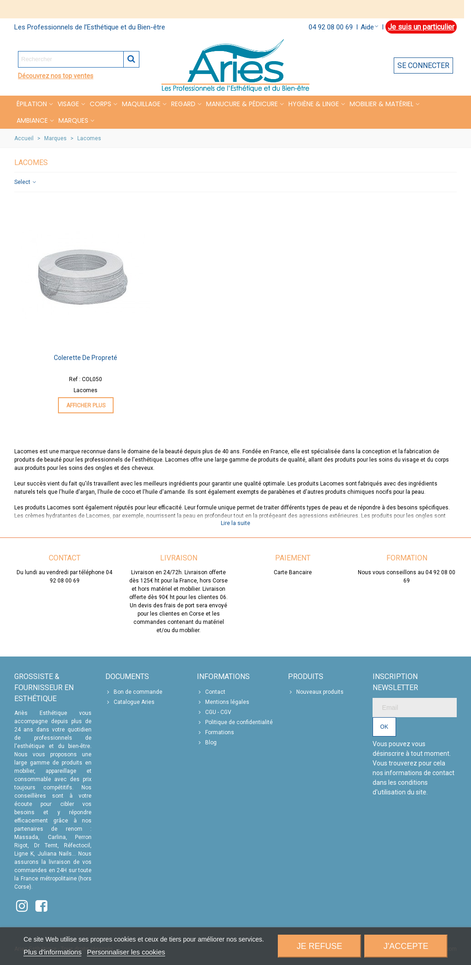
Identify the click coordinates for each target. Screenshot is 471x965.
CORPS (100, 103)
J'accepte (406, 946)
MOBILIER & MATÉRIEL (382, 103)
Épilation (32, 103)
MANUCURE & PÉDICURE (242, 103)
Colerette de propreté (85, 357)
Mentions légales (223, 702)
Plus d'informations (52, 952)
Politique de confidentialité (235, 722)
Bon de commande (133, 692)
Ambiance (32, 120)
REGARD (183, 103)
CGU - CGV (214, 712)
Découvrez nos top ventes (55, 76)
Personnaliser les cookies (126, 952)
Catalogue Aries (130, 702)
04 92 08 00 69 (331, 27)
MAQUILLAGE (141, 103)
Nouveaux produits (316, 692)
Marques (73, 120)
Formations (215, 732)
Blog (207, 742)
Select (25, 182)
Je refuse (319, 946)
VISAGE (68, 103)
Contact (211, 692)
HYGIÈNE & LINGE (313, 103)
